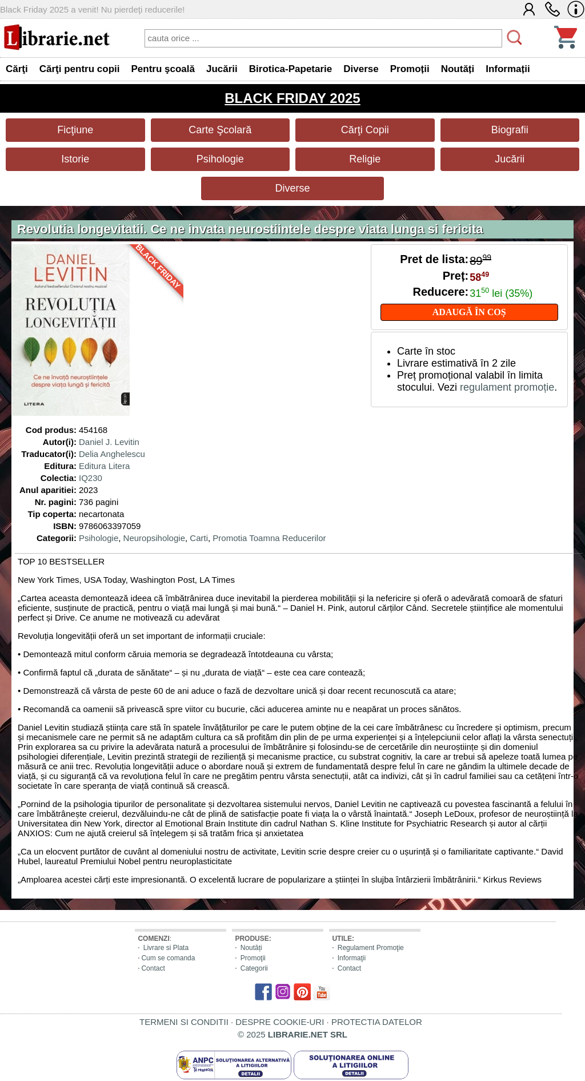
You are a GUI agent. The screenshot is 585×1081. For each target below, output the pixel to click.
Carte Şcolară (220, 130)
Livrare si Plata (166, 948)
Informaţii (352, 958)
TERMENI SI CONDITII (184, 1022)
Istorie (75, 159)
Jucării (509, 159)
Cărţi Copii (365, 130)
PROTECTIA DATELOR (376, 1022)
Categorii (254, 968)
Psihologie (220, 159)
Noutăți (251, 948)
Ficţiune (75, 130)
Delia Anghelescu (112, 454)
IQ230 (90, 478)
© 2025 (292, 1034)
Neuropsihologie (154, 538)
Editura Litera (104, 466)
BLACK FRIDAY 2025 (292, 98)
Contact (153, 968)
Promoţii (253, 958)
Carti (199, 538)
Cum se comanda (168, 958)
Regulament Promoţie (371, 948)
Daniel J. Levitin (109, 442)
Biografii (509, 130)
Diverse (292, 188)
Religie (364, 159)
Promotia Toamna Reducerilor (269, 538)
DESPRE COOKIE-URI (279, 1022)
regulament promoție (507, 387)
